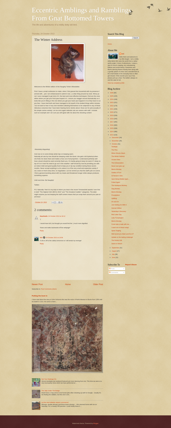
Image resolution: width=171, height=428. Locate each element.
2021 (112, 109)
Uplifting (114, 198)
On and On (115, 202)
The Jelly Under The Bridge (50, 391)
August (114, 251)
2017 (112, 122)
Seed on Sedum (116, 244)
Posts (112, 269)
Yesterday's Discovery (118, 211)
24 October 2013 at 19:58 (54, 237)
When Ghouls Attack (118, 153)
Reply (42, 231)
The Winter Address (118, 156)
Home (68, 284)
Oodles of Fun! (116, 172)
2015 (112, 128)
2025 (112, 96)
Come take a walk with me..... (121, 224)
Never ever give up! (118, 166)
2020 (112, 112)
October (115, 144)
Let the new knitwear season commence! (55, 402)
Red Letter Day (116, 214)
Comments (113, 272)
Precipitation (115, 195)
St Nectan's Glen (117, 176)
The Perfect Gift (116, 240)
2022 (112, 106)
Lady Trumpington (117, 218)
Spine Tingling (116, 231)
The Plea (114, 150)
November (115, 141)
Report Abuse (131, 265)
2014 (112, 131)
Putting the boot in (39, 296)
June (114, 257)
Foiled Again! (115, 182)
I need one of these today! (120, 227)
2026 (112, 93)
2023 (112, 102)
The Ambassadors (117, 163)
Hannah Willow (116, 208)
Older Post (98, 284)
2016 (112, 125)
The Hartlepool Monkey (119, 185)
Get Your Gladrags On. (49, 379)
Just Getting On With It (119, 205)
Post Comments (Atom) (49, 289)
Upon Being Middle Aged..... (120, 179)
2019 (112, 115)
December (115, 137)
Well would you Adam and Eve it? (122, 234)
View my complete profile (116, 83)
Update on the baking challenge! (122, 237)
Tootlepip (114, 146)
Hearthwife (44, 216)
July (113, 254)
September (116, 248)
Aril (41, 237)
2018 (112, 119)
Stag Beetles (115, 189)
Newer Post (37, 284)
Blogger (95, 423)
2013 (112, 135)
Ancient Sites (115, 159)
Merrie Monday (116, 169)
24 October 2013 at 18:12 (56, 216)
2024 (112, 99)
